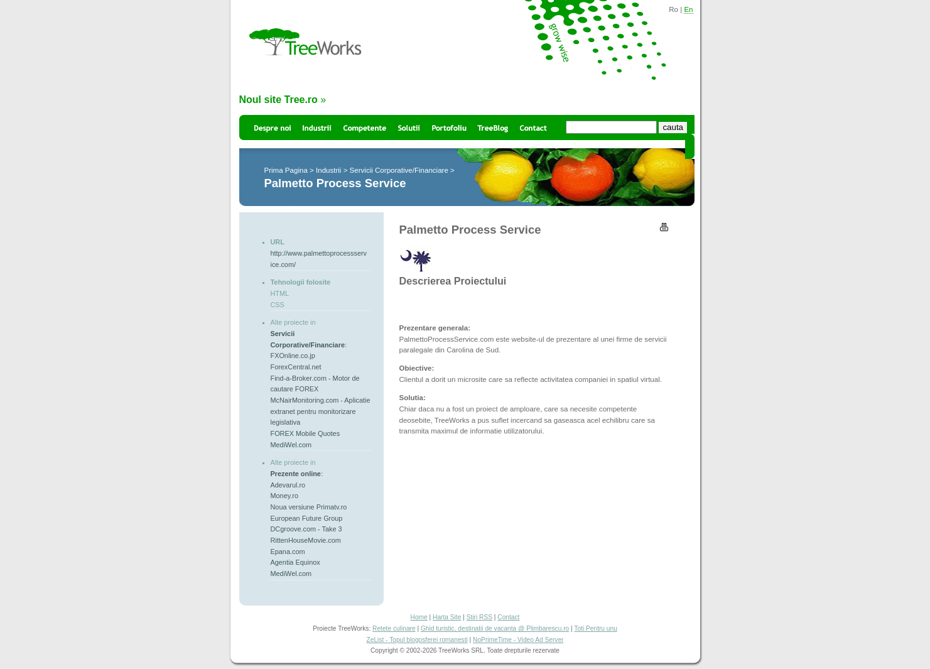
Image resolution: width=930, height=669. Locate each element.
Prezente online (296, 473)
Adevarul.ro (288, 485)
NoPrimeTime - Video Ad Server (518, 639)
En (688, 9)
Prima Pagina (286, 170)
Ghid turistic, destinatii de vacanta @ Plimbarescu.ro (495, 628)
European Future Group (307, 518)
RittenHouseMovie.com (306, 540)
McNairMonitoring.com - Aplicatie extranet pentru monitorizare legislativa (320, 411)
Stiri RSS (479, 617)
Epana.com (288, 551)
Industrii (328, 170)
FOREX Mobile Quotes (305, 433)
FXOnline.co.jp (293, 355)
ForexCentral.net (296, 367)
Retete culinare (394, 628)
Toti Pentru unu (595, 628)
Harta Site (447, 617)
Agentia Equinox (295, 562)
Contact (508, 617)
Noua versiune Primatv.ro (309, 507)
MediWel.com (291, 445)
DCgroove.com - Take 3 (306, 529)
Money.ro (285, 495)
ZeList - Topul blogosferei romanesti (417, 639)
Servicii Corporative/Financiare (399, 170)
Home (419, 617)
